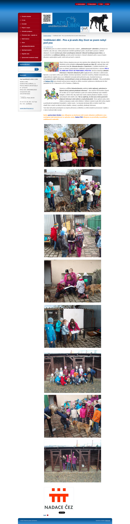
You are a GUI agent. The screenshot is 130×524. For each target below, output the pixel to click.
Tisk (108, 4)
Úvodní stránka (47, 35)
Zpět (44, 515)
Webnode (107, 520)
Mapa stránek (92, 4)
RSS (101, 4)
